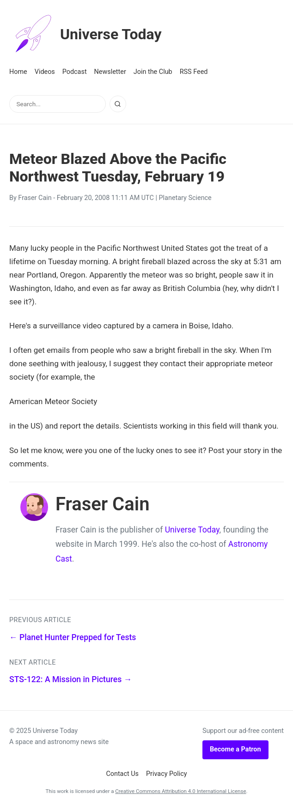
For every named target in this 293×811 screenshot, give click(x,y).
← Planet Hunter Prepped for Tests (72, 637)
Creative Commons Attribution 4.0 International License (180, 791)
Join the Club (153, 72)
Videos (45, 72)
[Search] (118, 104)
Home (18, 72)
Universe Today (85, 34)
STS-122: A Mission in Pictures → (70, 679)
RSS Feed (194, 72)
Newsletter (110, 72)
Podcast (74, 72)
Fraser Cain (34, 198)
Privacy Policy (166, 774)
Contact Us (122, 774)
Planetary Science (185, 198)
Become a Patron (235, 749)
